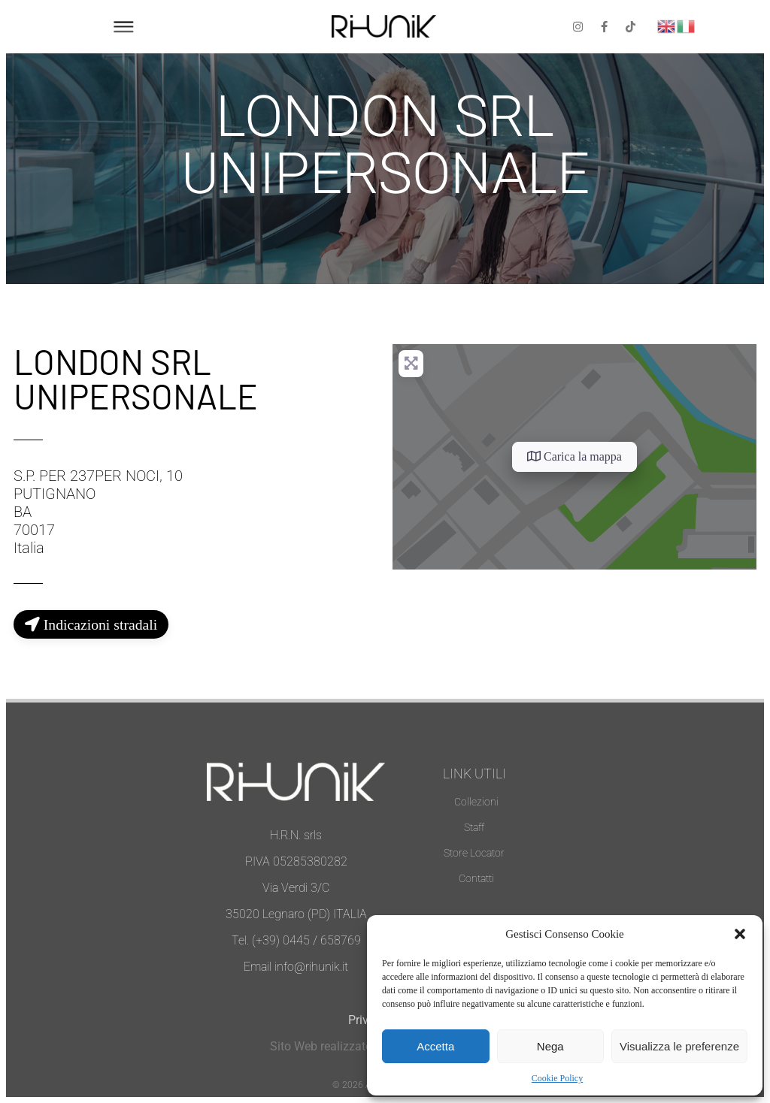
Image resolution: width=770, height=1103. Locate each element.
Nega (550, 1046)
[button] (739, 933)
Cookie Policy (557, 1078)
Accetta (435, 1046)
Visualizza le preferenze (679, 1046)
